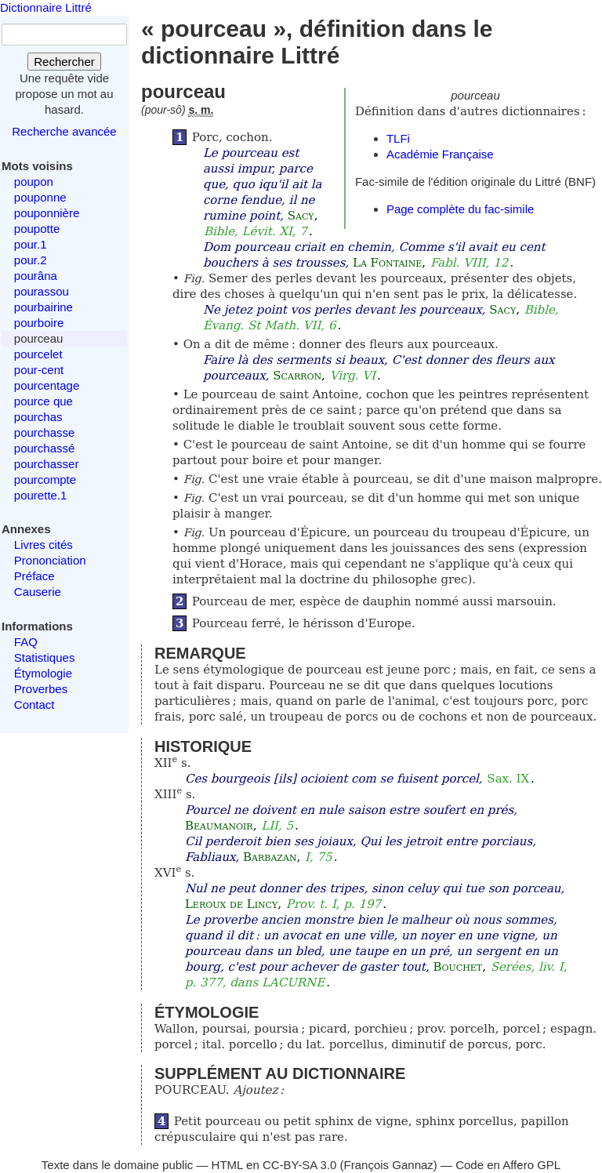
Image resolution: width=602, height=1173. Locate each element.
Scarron (297, 376)
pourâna (35, 275)
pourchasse (44, 432)
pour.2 (30, 260)
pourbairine (43, 307)
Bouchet (457, 967)
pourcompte (45, 479)
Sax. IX (508, 779)
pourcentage (46, 385)
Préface (34, 576)
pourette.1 (40, 495)
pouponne (40, 197)
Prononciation (50, 560)
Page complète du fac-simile (460, 209)
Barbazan (270, 857)
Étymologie (43, 673)
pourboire (38, 322)
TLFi (398, 138)
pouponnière (46, 213)
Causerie (37, 591)
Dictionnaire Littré (46, 7)
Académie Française (440, 154)
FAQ (26, 641)
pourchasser (46, 463)
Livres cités (43, 544)
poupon (33, 181)
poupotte (37, 228)
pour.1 (30, 244)
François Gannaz (388, 1164)
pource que (43, 401)
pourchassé (44, 448)
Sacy (301, 216)
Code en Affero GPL (507, 1164)
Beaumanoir (219, 826)
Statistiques (44, 657)
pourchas (38, 416)
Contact (34, 704)
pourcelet (38, 354)
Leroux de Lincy (231, 904)
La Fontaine (387, 263)
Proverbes (40, 688)
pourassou (41, 291)
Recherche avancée (64, 131)
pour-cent (38, 369)
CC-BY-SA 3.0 (300, 1164)
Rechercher (64, 61)
